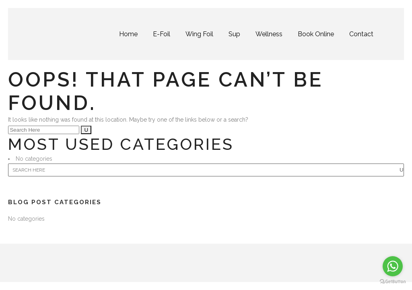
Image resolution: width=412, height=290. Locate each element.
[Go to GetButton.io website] (393, 281)
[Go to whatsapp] (393, 266)
